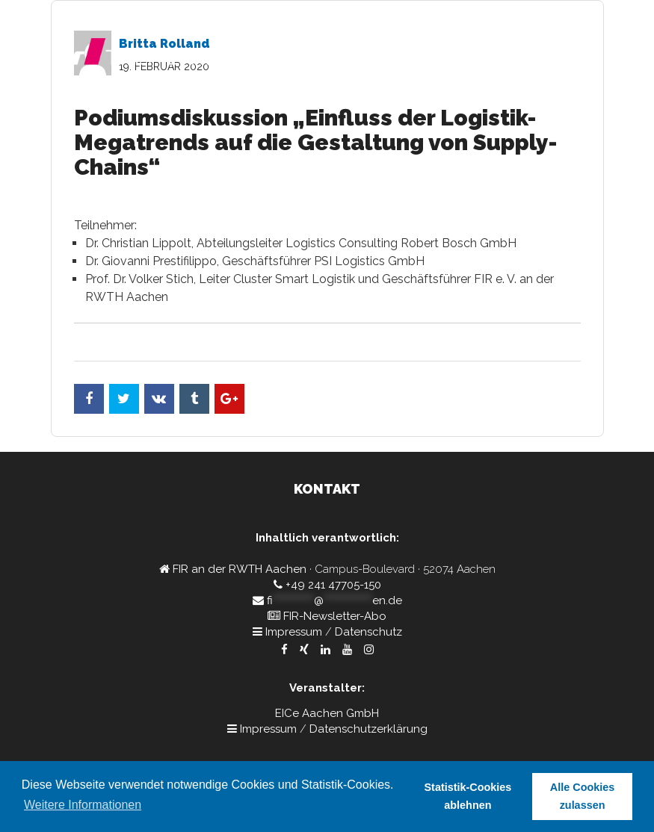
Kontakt (580, 101)
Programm (327, 101)
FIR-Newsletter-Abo (334, 616)
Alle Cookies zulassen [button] (582, 796)
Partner (462, 101)
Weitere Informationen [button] (82, 804)
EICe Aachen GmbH (327, 713)
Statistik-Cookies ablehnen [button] (468, 796)
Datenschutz (368, 632)
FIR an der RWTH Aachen (239, 569)
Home (271, 101)
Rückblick (521, 101)
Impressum (293, 632)
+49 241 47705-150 (333, 585)
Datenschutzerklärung (368, 729)
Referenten (398, 101)
